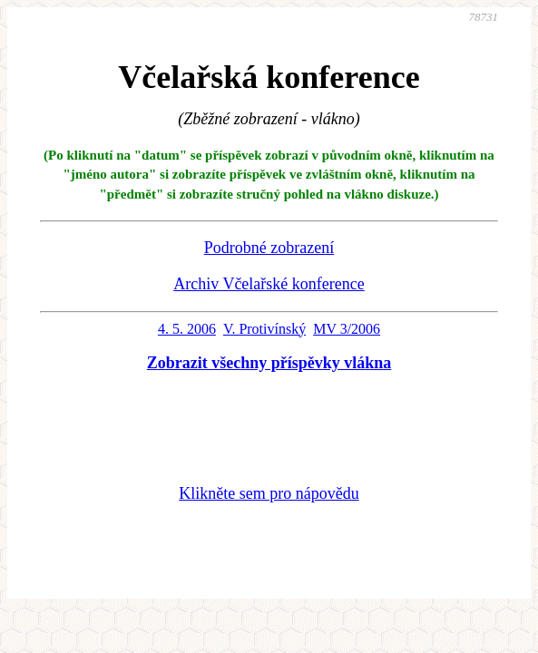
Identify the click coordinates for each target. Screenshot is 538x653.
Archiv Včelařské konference (269, 284)
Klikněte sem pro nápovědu (268, 493)
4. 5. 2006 (187, 328)
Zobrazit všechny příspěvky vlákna (269, 363)
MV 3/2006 (346, 328)
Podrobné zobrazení (269, 248)
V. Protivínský (264, 328)
